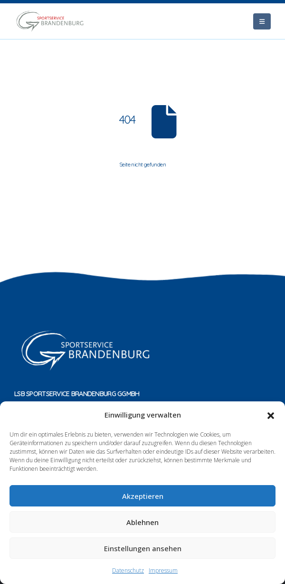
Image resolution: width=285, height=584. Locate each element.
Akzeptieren (142, 496)
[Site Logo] (50, 21)
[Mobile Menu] (262, 21)
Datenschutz (128, 570)
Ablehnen (142, 522)
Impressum (163, 570)
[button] (271, 414)
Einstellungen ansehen (142, 548)
